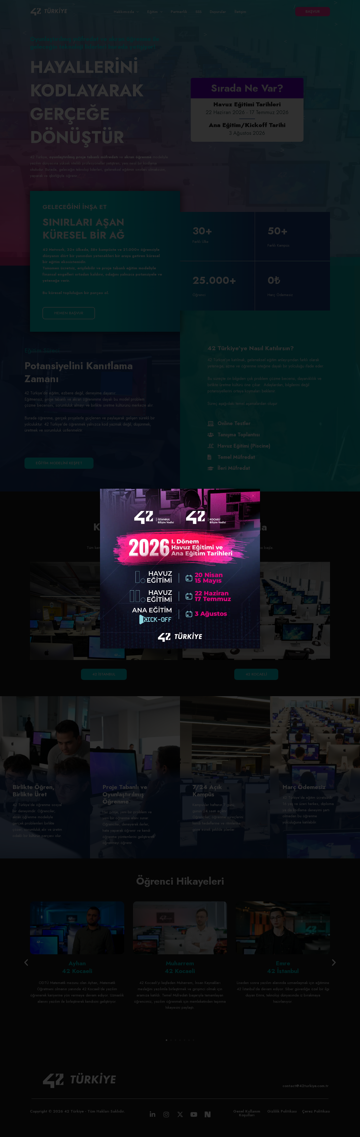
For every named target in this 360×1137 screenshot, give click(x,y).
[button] (253, 495)
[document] (180, 568)
